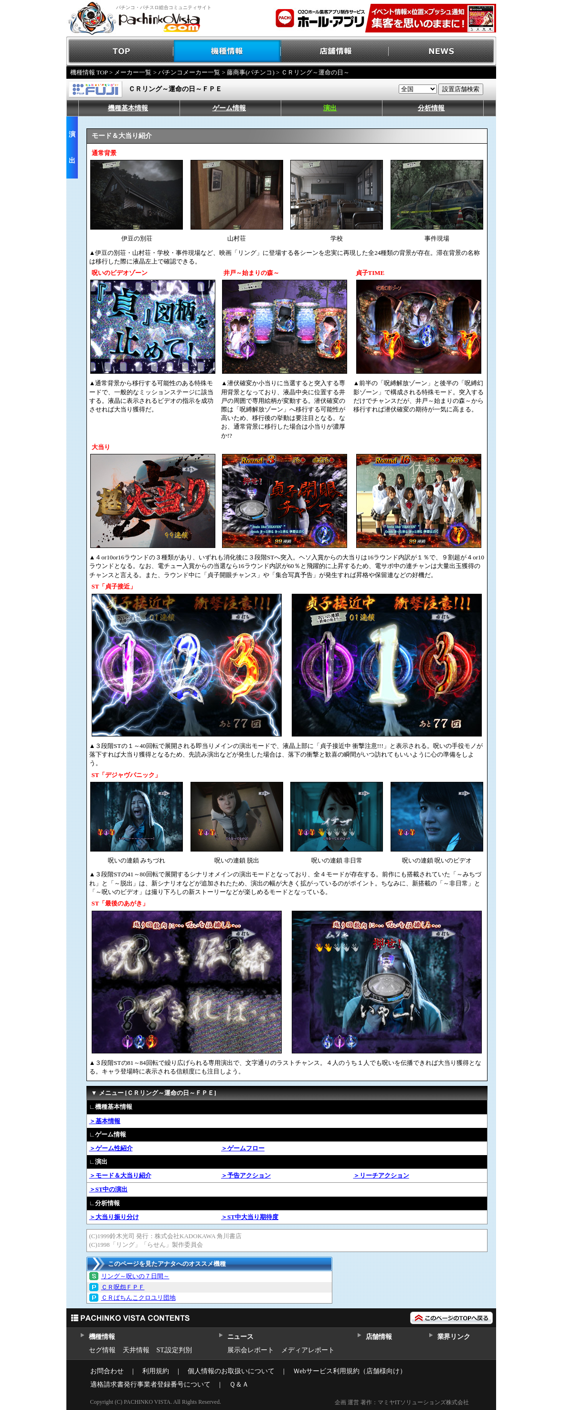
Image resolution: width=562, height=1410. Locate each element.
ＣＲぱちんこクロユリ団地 (138, 1297)
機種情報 (227, 51)
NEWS (442, 51)
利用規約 (155, 1371)
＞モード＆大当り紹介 (120, 1175)
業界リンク (453, 1336)
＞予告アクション (246, 1175)
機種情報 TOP (89, 72)
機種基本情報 (128, 108)
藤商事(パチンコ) (251, 72)
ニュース (240, 1336)
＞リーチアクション (381, 1175)
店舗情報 (335, 51)
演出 (330, 108)
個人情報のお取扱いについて (231, 1371)
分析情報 (431, 108)
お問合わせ (107, 1371)
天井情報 (136, 1350)
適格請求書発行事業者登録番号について (150, 1384)
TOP (120, 51)
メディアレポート (308, 1350)
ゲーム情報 (229, 108)
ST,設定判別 (174, 1350)
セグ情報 (102, 1350)
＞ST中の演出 (108, 1189)
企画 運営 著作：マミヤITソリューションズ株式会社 (402, 1402)
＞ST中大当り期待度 (249, 1217)
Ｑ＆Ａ (239, 1384)
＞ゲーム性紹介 (111, 1148)
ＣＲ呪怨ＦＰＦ (123, 1287)
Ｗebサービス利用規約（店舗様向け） (349, 1371)
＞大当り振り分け (114, 1217)
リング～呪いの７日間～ (135, 1276)
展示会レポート (250, 1350)
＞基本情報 (104, 1121)
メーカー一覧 (132, 72)
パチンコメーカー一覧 (189, 72)
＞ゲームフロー (243, 1148)
